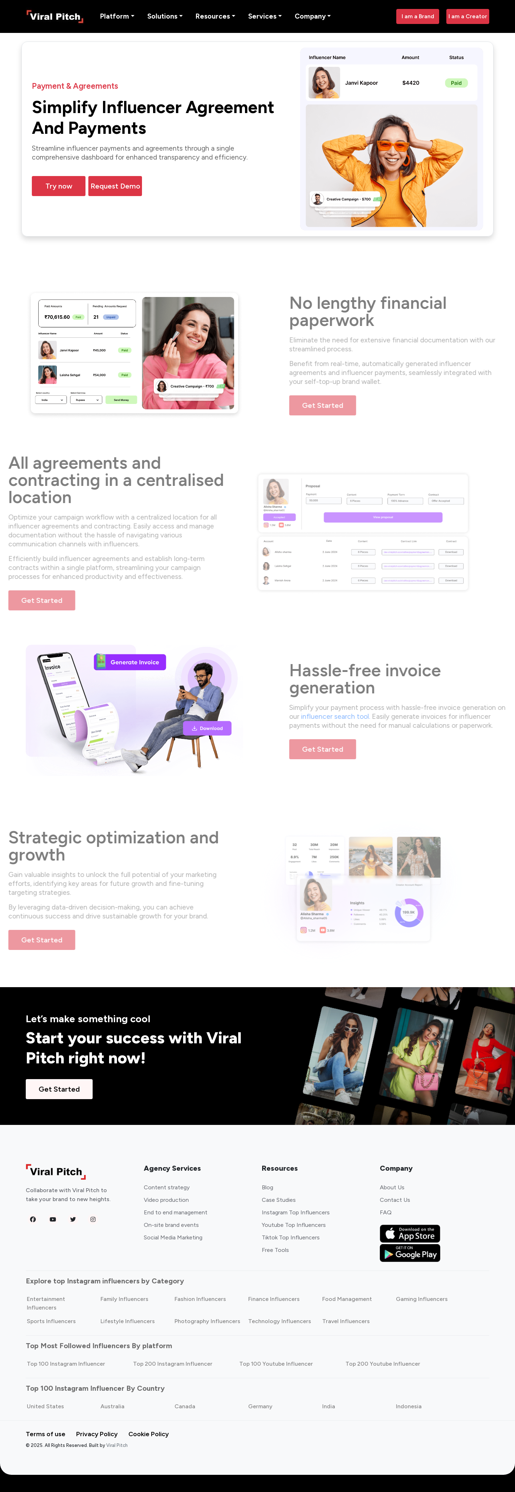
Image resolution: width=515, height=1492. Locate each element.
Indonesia (409, 1406)
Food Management (347, 1299)
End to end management (175, 1212)
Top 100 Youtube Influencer (276, 1364)
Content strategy (167, 1187)
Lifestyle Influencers (127, 1321)
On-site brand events (171, 1225)
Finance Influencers (274, 1299)
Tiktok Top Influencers (291, 1237)
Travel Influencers (346, 1321)
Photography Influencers (207, 1321)
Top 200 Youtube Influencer (382, 1364)
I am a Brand (418, 16)
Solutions (162, 16)
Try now (58, 186)
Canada (185, 1406)
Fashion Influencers (200, 1299)
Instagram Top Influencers (296, 1212)
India (328, 1406)
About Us (392, 1187)
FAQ (386, 1212)
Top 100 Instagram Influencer (66, 1364)
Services (262, 16)
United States (45, 1406)
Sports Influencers (51, 1321)
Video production (166, 1200)
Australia (112, 1406)
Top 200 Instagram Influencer (172, 1364)
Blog (267, 1187)
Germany (260, 1406)
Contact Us (395, 1200)
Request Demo (115, 186)
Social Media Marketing (173, 1237)
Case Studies (279, 1200)
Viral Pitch (117, 1445)
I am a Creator (467, 16)
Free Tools (275, 1250)
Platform (114, 16)
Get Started (340, 405)
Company (310, 16)
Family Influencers (124, 1299)
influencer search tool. (353, 717)
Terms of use (45, 1434)
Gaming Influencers (422, 1299)
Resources (213, 16)
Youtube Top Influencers (294, 1225)
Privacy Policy (97, 1434)
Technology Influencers (279, 1321)
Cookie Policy (148, 1434)
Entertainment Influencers (46, 1303)
